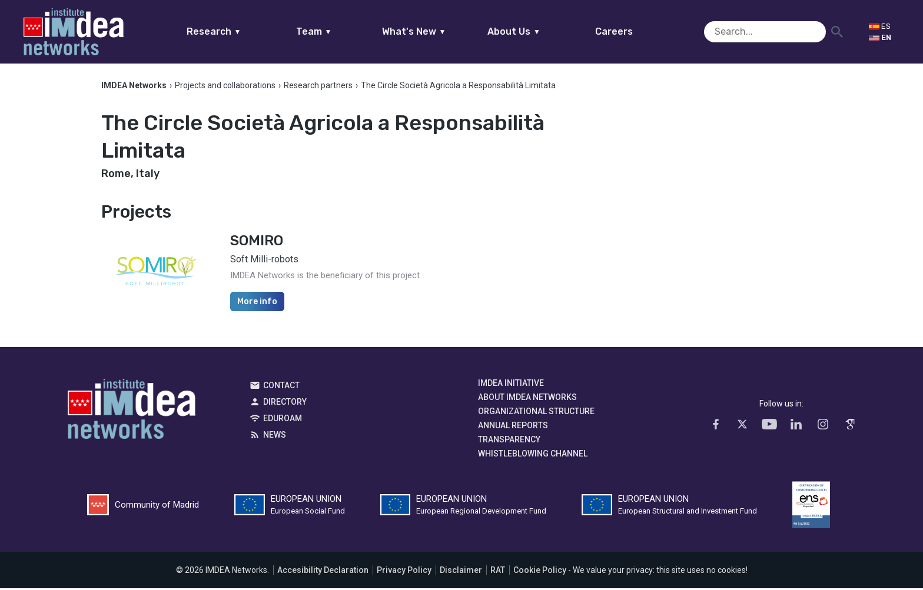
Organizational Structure (536, 413)
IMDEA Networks (131, 413)
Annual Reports (513, 427)
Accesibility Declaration (322, 571)
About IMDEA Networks (527, 399)
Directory (285, 403)
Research (236, 31)
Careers (637, 31)
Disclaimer (461, 571)
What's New (436, 31)
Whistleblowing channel (532, 455)
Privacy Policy (404, 571)
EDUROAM (282, 420)
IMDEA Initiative (511, 384)
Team (336, 31)
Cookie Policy (539, 571)
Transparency (509, 441)
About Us (536, 31)
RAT (497, 571)
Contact (281, 387)
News (274, 436)
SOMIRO (256, 242)
